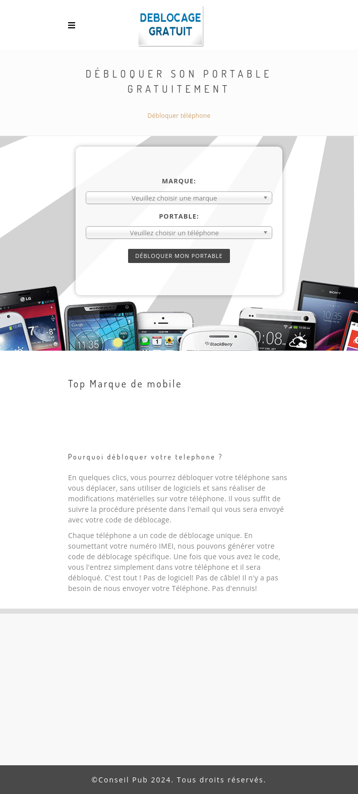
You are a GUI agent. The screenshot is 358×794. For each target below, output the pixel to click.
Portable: (179, 216)
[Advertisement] (179, 689)
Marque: (179, 180)
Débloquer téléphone (179, 115)
